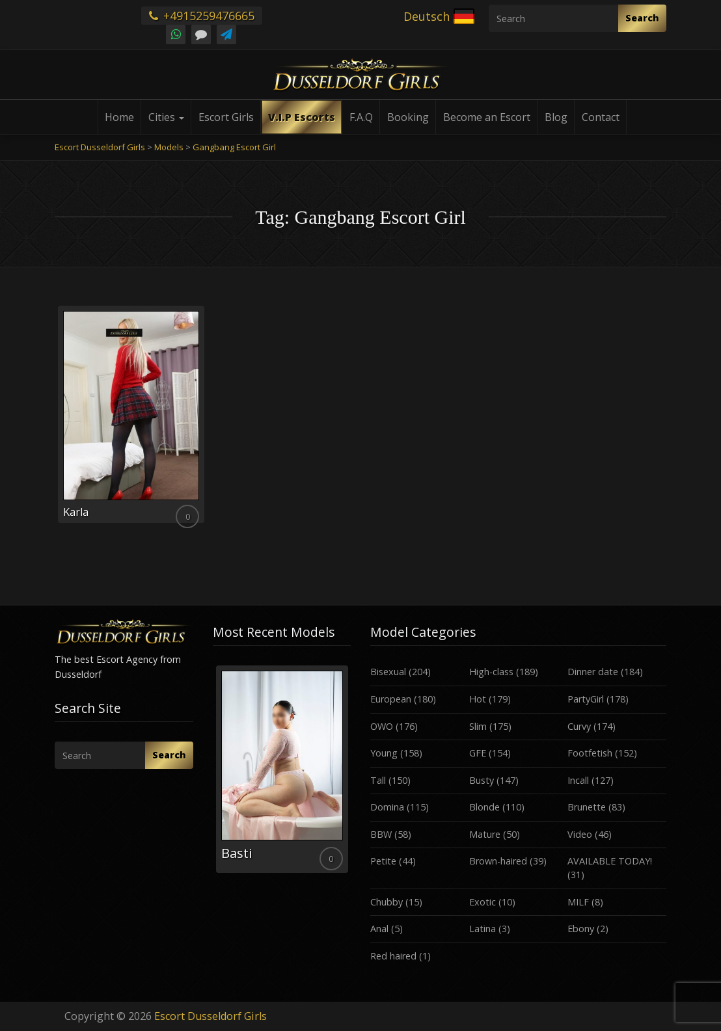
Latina (482, 928)
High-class (491, 671)
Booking (408, 117)
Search (642, 18)
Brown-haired (498, 861)
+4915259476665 (201, 15)
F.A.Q (361, 117)
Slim (478, 726)
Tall (378, 780)
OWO (381, 726)
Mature (484, 834)
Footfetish (589, 753)
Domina (387, 807)
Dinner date (592, 671)
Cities (166, 117)
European (390, 699)
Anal (379, 928)
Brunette (586, 807)
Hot (477, 699)
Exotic (482, 902)
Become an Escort (486, 117)
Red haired (393, 956)
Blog (556, 117)
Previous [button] (213, 774)
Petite (383, 861)
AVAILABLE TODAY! (609, 861)
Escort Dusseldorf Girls (210, 1016)
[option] (282, 769)
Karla (75, 512)
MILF (578, 902)
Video (579, 834)
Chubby (386, 902)
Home (119, 117)
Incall (578, 780)
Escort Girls (226, 117)
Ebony (580, 928)
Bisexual (388, 671)
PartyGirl (585, 699)
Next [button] (350, 774)
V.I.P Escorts (301, 117)
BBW (381, 834)
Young (384, 753)
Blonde (484, 807)
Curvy (579, 726)
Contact (600, 117)
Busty (481, 780)
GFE (477, 753)
